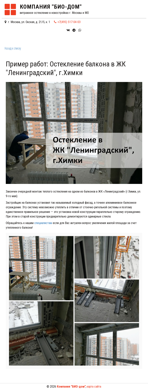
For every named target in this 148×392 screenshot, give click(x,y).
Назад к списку (13, 48)
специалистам (43, 223)
